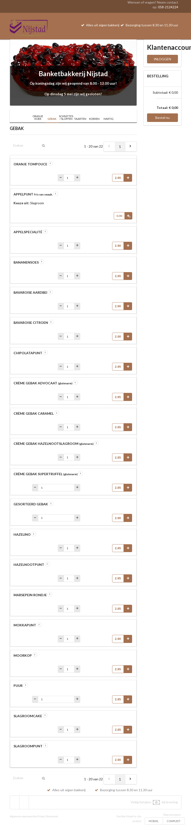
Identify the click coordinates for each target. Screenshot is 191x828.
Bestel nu (162, 118)
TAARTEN (80, 118)
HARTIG (109, 118)
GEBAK (52, 118)
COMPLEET (174, 821)
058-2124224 (168, 7)
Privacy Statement (47, 816)
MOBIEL (154, 821)
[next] (131, 146)
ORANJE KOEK (38, 117)
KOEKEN (94, 118)
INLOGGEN (162, 59)
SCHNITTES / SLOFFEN (66, 117)
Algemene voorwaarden (23, 816)
